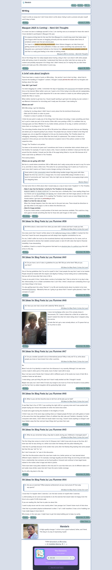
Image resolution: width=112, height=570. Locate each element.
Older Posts (85, 521)
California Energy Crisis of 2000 (65, 233)
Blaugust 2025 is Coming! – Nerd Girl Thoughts (72, 54)
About (74, 5)
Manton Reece (83, 182)
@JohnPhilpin (41, 194)
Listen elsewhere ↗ (64, 562)
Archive (80, 5)
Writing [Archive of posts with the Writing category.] (25, 22)
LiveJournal (71, 89)
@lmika (51, 194)
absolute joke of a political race (71, 246)
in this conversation (39, 172)
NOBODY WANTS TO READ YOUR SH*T (37, 191)
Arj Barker (58, 312)
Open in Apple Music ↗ (52, 562)
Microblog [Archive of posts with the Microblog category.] (26, 216)
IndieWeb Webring (55, 544)
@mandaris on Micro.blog (58, 541)
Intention (33, 289)
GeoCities (61, 89)
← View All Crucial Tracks (56, 567)
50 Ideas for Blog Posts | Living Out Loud (74, 229)
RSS (87, 5)
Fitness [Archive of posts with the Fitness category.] (25, 517)
